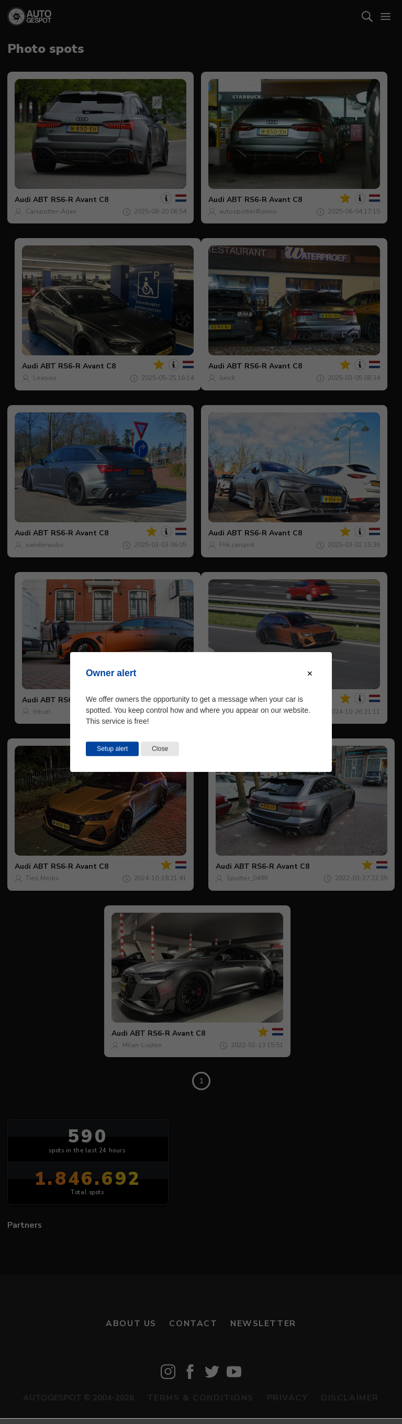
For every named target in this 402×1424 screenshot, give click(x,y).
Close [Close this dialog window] (160, 749)
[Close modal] (310, 673)
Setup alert (112, 749)
